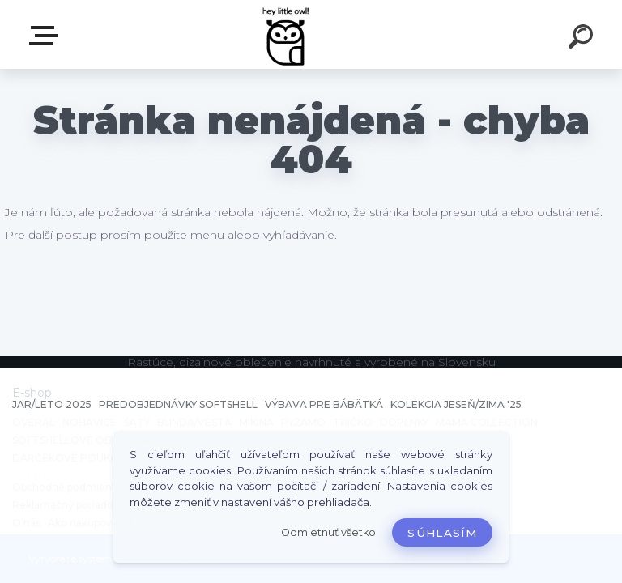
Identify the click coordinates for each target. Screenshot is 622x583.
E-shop (47, 35)
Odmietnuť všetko (328, 532)
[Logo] (287, 34)
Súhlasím (442, 532)
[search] (583, 38)
